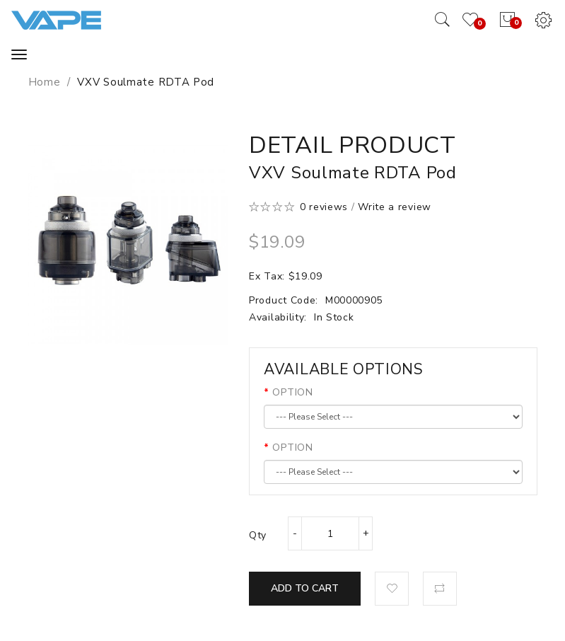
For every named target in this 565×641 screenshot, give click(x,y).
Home (44, 82)
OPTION (292, 392)
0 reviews (324, 207)
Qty (258, 535)
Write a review (394, 207)
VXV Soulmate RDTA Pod (145, 82)
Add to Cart (305, 588)
